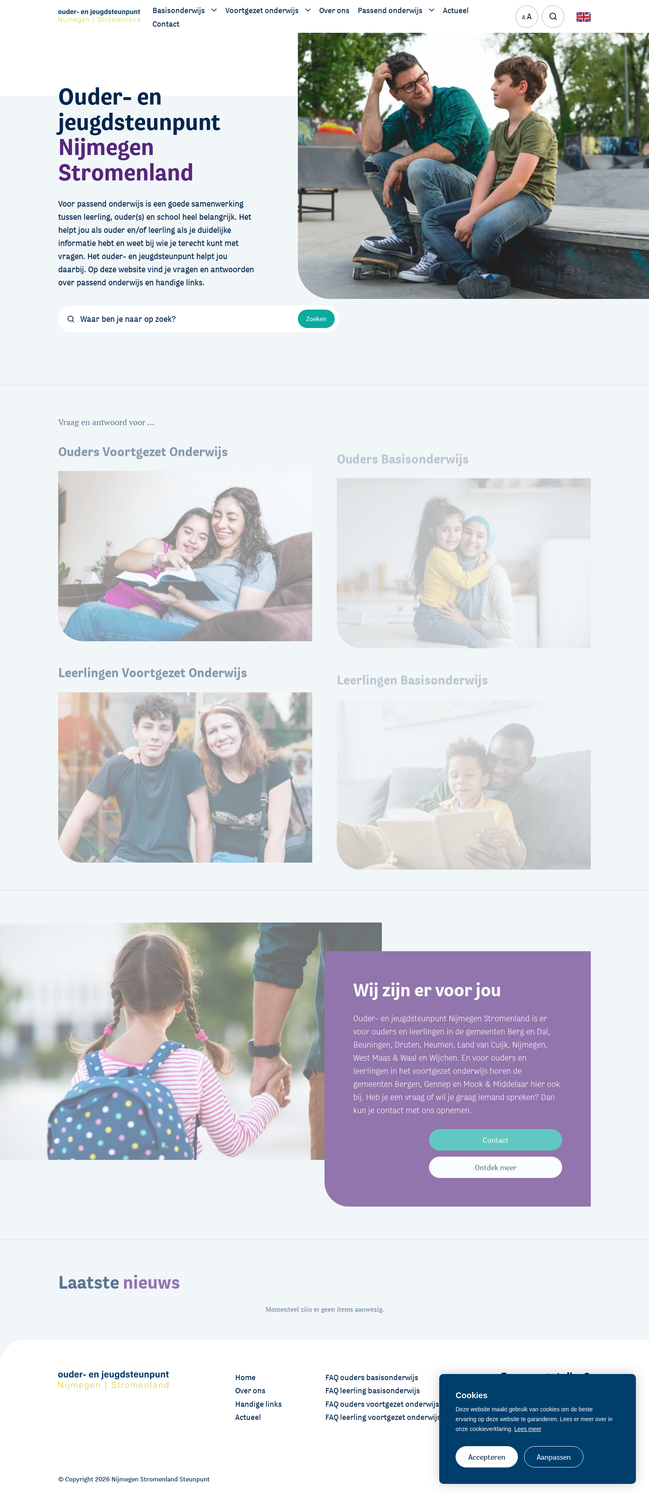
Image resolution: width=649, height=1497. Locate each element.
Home (245, 1377)
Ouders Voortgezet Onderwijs (143, 470)
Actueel (248, 1417)
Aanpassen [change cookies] (554, 1457)
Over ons (250, 1390)
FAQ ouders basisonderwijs (371, 1377)
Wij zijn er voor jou (427, 998)
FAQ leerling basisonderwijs (372, 1390)
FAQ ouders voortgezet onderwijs (382, 1404)
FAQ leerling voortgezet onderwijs (383, 1417)
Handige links (258, 1404)
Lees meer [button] (527, 1429)
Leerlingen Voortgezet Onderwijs (152, 691)
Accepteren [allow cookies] (486, 1457)
